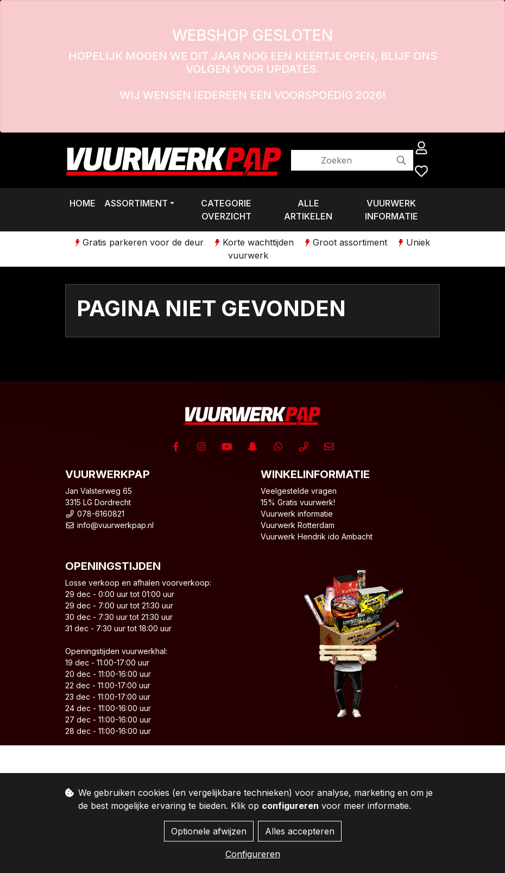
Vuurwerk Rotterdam (297, 525)
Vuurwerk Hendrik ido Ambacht (317, 536)
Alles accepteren (299, 831)
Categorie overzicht (226, 210)
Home (83, 203)
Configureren (252, 854)
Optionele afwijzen (209, 831)
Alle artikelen (308, 210)
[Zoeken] (340, 160)
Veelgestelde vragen (299, 490)
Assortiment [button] (136, 203)
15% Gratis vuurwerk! (298, 502)
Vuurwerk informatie (391, 210)
